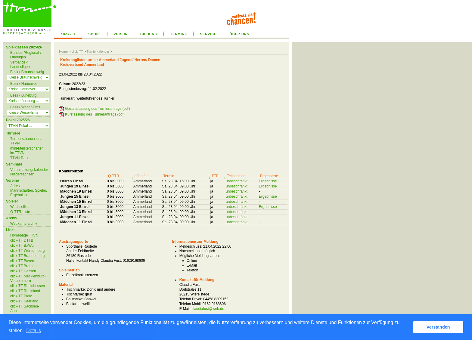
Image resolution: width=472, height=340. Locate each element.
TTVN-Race (19, 158)
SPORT (94, 34)
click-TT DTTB (21, 240)
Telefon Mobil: (190, 304)
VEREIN (121, 34)
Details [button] (33, 330)
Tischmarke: (76, 289)
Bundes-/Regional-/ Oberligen (25, 55)
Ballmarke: (74, 299)
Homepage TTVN (24, 235)
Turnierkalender (97, 51)
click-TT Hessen (23, 271)
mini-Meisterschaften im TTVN (27, 150)
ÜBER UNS (239, 34)
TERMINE (178, 34)
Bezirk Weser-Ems (25, 107)
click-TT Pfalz (21, 296)
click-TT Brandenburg (27, 256)
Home (63, 51)
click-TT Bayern (22, 261)
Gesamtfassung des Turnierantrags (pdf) (97, 109)
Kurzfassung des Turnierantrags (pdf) (95, 114)
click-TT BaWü (22, 245)
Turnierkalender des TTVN (26, 141)
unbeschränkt (236, 181)
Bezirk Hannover (23, 84)
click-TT (68, 34)
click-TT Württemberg (27, 251)
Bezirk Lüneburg (23, 95)
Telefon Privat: (190, 299)
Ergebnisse (268, 181)
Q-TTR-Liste (20, 212)
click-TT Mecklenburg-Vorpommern (28, 278)
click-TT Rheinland (25, 291)
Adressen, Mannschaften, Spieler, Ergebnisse (28, 190)
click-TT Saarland (24, 301)
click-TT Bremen (23, 266)
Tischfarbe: (75, 294)
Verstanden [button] (438, 327)
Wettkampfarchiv (23, 223)
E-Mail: (185, 309)
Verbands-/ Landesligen (20, 64)
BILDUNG (148, 34)
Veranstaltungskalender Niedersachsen (29, 172)
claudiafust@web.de (207, 309)
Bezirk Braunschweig (27, 72)
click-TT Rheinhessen (27, 286)
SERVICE (208, 34)
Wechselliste (20, 207)
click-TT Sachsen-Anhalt (24, 308)
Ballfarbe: (74, 304)
